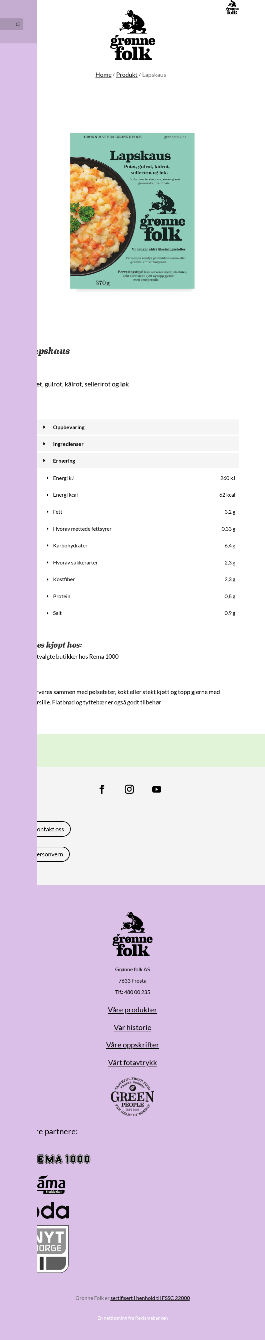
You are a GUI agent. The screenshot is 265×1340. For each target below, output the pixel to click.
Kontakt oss (48, 829)
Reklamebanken (151, 1318)
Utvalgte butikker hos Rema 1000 (75, 656)
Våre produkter (132, 1009)
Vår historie (133, 1027)
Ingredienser (68, 444)
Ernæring (64, 460)
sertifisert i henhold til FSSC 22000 (150, 1298)
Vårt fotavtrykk (132, 1062)
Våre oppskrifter (132, 1044)
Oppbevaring (68, 427)
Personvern (48, 854)
